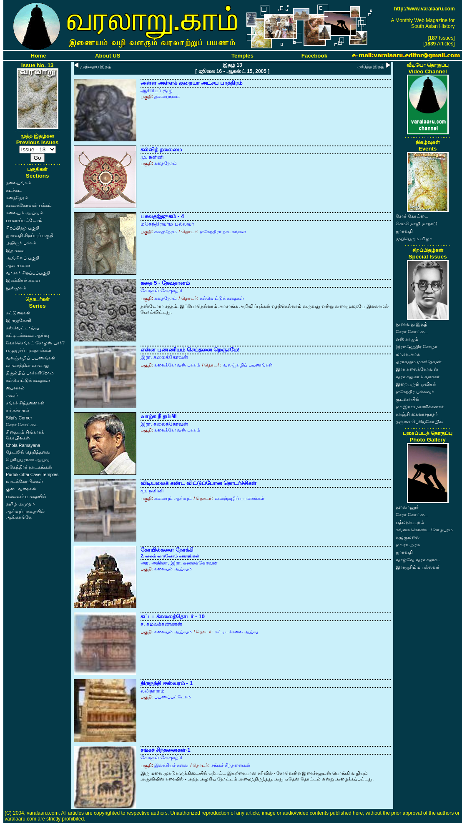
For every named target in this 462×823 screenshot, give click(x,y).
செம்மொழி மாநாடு (416, 223)
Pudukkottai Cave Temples (32, 474)
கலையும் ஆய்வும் (24, 212)
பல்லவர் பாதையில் (26, 496)
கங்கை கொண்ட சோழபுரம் (424, 529)
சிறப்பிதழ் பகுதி (22, 227)
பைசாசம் (15, 387)
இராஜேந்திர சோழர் (416, 346)
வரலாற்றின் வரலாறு (27, 365)
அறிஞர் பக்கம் (21, 242)
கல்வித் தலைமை (161, 149)
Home (38, 56)
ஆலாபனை (18, 265)
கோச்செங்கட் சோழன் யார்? (35, 342)
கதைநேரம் (17, 197)
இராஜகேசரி (18, 320)
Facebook (314, 56)
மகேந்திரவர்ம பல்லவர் (167, 224)
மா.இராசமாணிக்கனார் (420, 406)
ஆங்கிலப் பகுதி (22, 257)
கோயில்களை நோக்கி (170, 552)
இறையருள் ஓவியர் (416, 383)
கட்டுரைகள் (18, 312)
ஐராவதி (404, 230)
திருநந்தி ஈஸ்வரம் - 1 (167, 683)
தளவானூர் (407, 506)
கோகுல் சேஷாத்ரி (161, 291)
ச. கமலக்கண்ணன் (161, 624)
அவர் (12, 395)
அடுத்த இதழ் (370, 66)
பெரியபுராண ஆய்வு (28, 459)
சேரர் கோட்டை (22, 424)
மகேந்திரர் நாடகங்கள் (29, 466)
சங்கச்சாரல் (17, 410)
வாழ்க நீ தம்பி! (159, 416)
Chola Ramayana (23, 445)
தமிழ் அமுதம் (20, 503)
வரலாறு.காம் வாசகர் (417, 376)
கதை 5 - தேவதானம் (165, 283)
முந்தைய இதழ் (95, 66)
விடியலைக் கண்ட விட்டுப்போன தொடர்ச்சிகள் (198, 483)
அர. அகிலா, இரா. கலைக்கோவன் (179, 563)
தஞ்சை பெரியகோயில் (419, 421)
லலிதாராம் (153, 691)
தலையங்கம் (18, 182)
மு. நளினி (152, 157)
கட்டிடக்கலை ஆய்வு (27, 335)
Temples (242, 56)
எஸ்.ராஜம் (407, 338)
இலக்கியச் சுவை (23, 280)
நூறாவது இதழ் (411, 323)
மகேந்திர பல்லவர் (415, 391)
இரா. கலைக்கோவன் (164, 357)
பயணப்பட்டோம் (24, 220)
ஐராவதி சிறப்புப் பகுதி (29, 235)
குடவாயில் (407, 398)
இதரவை (15, 250)
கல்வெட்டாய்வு (22, 327)
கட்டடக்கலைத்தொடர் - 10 (173, 616)
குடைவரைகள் (21, 488)
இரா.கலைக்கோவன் (417, 368)
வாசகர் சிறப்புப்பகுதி (28, 272)
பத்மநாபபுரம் (410, 521)
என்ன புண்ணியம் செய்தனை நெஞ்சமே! (190, 349)
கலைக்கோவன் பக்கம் (29, 205)
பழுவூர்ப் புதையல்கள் (28, 350)
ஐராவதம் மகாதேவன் (419, 361)
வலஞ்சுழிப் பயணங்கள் (30, 357)
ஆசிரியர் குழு (156, 90)
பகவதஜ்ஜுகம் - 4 (162, 216)
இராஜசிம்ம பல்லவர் (417, 567)
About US (108, 56)
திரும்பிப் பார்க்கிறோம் (30, 372)
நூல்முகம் (16, 287)
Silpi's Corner (19, 417)
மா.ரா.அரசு (408, 353)
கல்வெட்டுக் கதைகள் (28, 380)
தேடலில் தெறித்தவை (28, 451)
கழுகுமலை (407, 536)
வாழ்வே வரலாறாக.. (418, 559)
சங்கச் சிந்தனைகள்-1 (166, 750)
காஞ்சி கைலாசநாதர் (417, 414)
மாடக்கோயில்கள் (24, 481)
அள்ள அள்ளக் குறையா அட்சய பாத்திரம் (191, 83)
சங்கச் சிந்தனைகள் (25, 402)
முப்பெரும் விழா (414, 238)
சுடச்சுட (14, 190)
